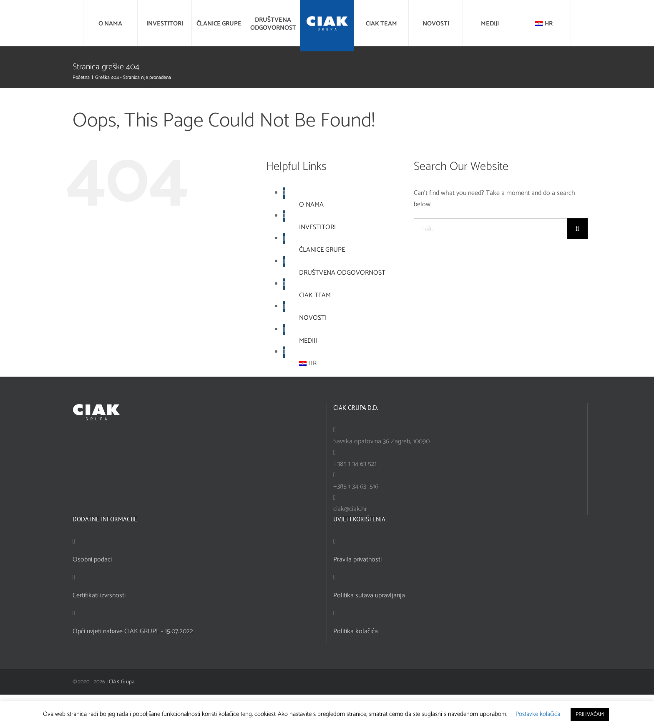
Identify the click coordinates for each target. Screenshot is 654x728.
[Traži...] (490, 228)
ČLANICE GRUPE (322, 249)
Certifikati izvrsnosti (99, 595)
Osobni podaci (92, 559)
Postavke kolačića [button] (538, 714)
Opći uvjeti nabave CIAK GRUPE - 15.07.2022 (133, 631)
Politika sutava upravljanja (369, 595)
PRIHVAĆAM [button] (590, 714)
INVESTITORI (317, 227)
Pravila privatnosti (357, 559)
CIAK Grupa (121, 681)
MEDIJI (308, 340)
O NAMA (311, 204)
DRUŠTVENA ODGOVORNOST (342, 272)
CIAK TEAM (315, 295)
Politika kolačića (355, 631)
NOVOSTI (313, 318)
